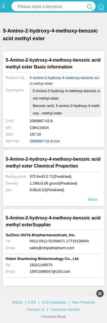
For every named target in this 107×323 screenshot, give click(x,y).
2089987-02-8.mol (45, 141)
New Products (83, 302)
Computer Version (65, 309)
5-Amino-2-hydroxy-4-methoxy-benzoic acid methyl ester (64, 81)
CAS (32, 302)
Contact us (36, 309)
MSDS (17, 302)
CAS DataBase (53, 302)
